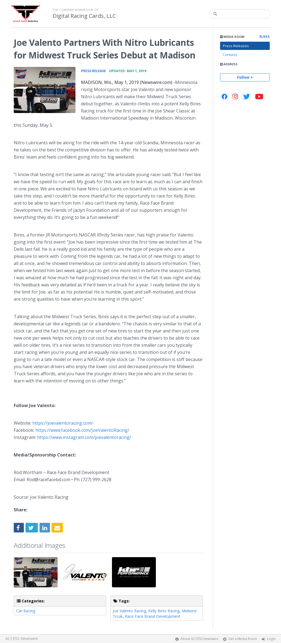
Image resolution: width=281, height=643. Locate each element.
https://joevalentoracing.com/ (62, 423)
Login (271, 638)
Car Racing (25, 610)
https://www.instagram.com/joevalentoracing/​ (84, 437)
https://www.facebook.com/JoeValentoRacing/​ (82, 430)
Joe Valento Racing (129, 610)
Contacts (230, 54)
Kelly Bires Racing (163, 610)
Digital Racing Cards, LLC (84, 15)
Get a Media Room (242, 638)
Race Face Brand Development (152, 616)
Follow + (245, 77)
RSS (265, 36)
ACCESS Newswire (21, 638)
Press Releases (236, 45)
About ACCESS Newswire (199, 638)
